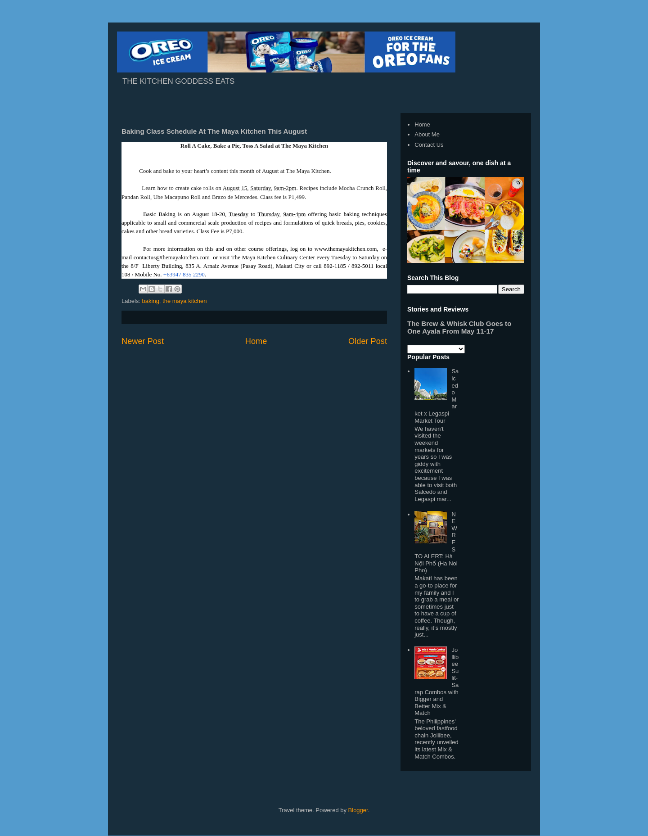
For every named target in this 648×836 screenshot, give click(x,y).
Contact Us (428, 144)
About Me (427, 134)
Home (256, 341)
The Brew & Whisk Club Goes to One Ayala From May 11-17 (459, 327)
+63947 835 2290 (184, 274)
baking (150, 301)
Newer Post (143, 341)
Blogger (358, 810)
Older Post (367, 341)
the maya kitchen (184, 301)
